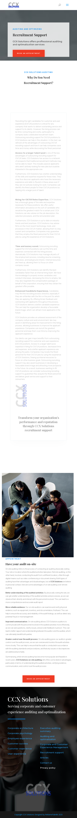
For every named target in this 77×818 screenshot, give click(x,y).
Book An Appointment (28, 53)
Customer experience (20, 748)
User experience (17, 753)
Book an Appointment (38, 679)
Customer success (18, 743)
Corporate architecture (20, 728)
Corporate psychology (20, 733)
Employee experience (20, 738)
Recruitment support (52, 752)
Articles (44, 757)
